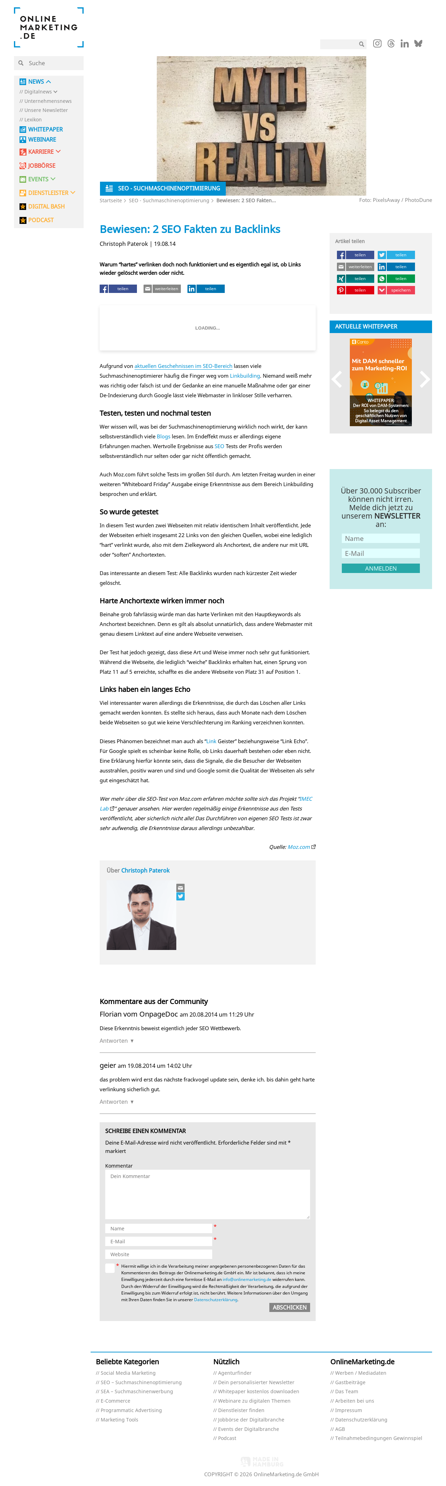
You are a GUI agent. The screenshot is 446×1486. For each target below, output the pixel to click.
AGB (340, 1429)
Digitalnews (38, 92)
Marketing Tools (119, 1420)
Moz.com (298, 846)
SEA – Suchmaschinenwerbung (137, 1392)
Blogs (163, 436)
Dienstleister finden (241, 1410)
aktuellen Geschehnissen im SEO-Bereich (183, 365)
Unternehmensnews (48, 101)
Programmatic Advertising (131, 1410)
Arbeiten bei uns (354, 1401)
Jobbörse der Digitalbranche (251, 1420)
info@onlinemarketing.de (247, 1279)
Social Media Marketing (128, 1373)
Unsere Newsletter (46, 110)
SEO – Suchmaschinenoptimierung (141, 1383)
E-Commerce (115, 1401)
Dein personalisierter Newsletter (256, 1383)
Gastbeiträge (350, 1383)
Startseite (111, 200)
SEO (219, 446)
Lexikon (33, 120)
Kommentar (119, 1166)
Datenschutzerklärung (215, 1300)
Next (421, 378)
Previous (339, 378)
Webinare (42, 139)
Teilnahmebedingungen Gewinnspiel (378, 1438)
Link (211, 741)
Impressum (348, 1410)
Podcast (227, 1438)
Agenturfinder (235, 1373)
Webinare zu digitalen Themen (254, 1401)
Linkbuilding (245, 375)
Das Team (346, 1392)
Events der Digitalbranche (248, 1429)
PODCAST (41, 220)
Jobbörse (41, 166)
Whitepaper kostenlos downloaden (258, 1392)
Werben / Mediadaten (360, 1373)
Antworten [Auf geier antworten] (114, 1102)
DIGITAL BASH (46, 206)
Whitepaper (45, 129)
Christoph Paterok (145, 870)
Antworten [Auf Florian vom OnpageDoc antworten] (114, 1040)
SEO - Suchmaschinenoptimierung (169, 200)
